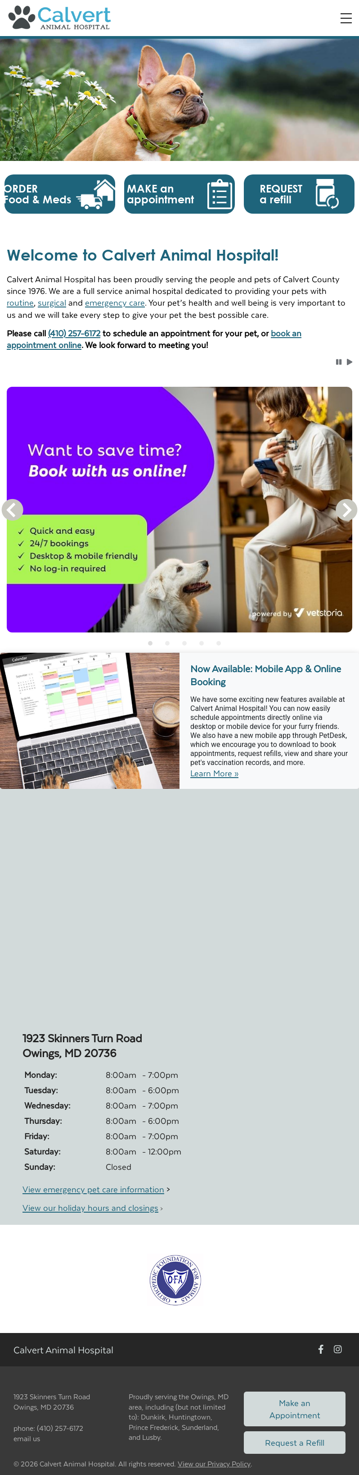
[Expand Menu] (346, 18)
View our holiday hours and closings (90, 1207)
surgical (52, 302)
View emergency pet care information (93, 1189)
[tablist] (179, 643)
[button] (59, 194)
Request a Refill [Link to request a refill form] (294, 1442)
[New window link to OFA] (175, 1279)
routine (20, 302)
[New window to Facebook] (321, 1350)
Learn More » (214, 773)
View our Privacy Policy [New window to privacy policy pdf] (214, 1464)
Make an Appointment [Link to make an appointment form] (294, 1408)
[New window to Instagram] (338, 1350)
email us (26, 1438)
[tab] (150, 643)
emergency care (115, 302)
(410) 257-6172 (74, 332)
